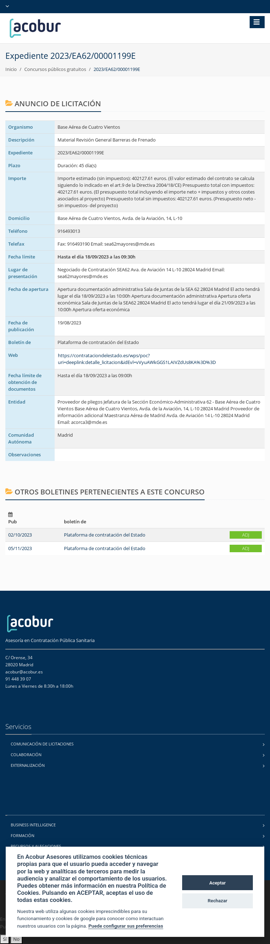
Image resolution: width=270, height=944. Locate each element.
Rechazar (218, 900)
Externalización (28, 765)
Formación (22, 835)
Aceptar (217, 883)
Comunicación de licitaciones (42, 744)
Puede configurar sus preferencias (125, 926)
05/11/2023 (20, 548)
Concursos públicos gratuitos (55, 69)
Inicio (11, 69)
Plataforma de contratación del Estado (104, 535)
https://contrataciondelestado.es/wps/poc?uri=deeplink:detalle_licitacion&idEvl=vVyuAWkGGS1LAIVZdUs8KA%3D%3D (137, 358)
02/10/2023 (20, 535)
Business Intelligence (33, 824)
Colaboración (26, 754)
